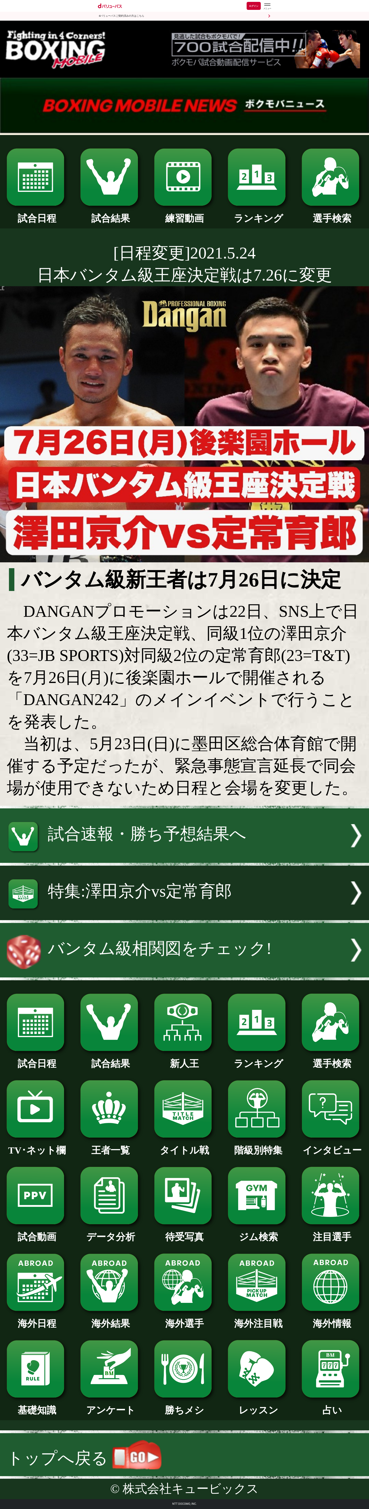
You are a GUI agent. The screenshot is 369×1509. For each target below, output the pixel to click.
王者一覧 (110, 1145)
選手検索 (332, 214)
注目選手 (332, 1232)
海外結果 (110, 1319)
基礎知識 (37, 1405)
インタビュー (332, 1145)
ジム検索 (258, 1232)
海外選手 (184, 1319)
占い (332, 1405)
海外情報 (332, 1319)
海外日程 (37, 1319)
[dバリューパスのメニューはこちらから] (267, 6)
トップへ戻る (84, 1458)
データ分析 (110, 1232)
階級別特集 (258, 1145)
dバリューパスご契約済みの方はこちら (121, 15)
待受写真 (184, 1232)
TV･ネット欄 (37, 1145)
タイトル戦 (184, 1145)
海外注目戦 (258, 1319)
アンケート (110, 1405)
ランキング (258, 214)
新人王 (184, 1059)
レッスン (258, 1405)
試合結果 (110, 214)
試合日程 (37, 214)
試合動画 (37, 1232)
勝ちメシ (184, 1405)
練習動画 (184, 214)
